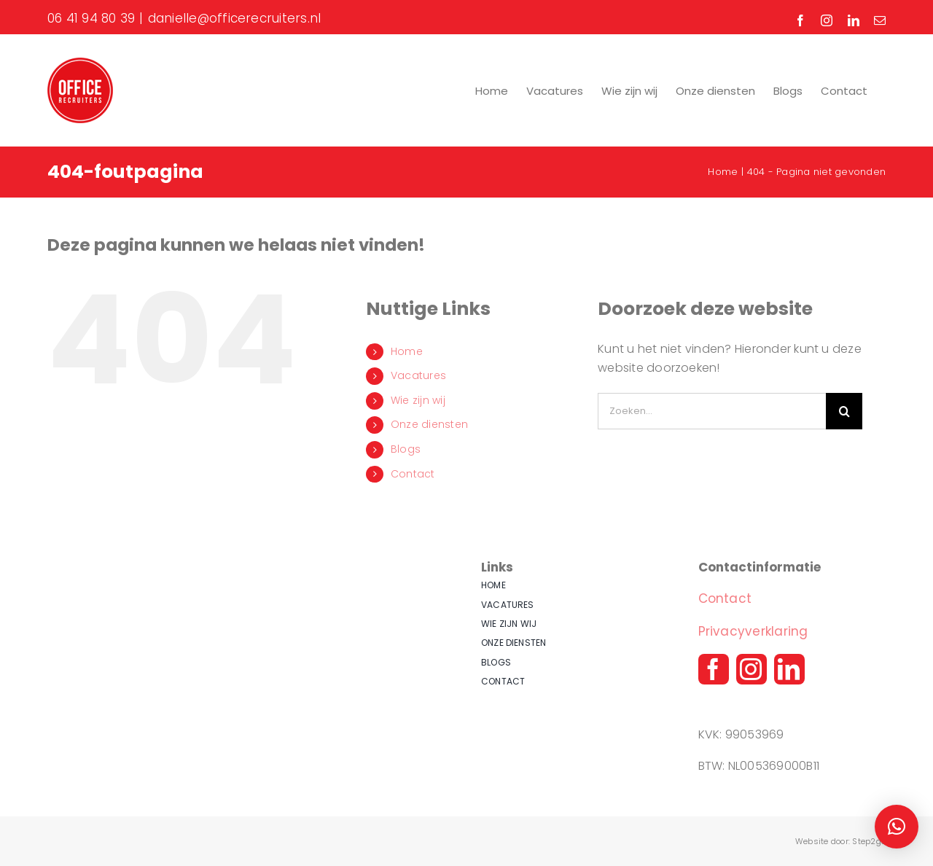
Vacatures (418, 375)
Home (407, 351)
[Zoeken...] (712, 411)
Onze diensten (429, 424)
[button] (896, 827)
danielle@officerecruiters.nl (234, 18)
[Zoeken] (844, 411)
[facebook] (713, 669)
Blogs (406, 449)
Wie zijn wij (418, 400)
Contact (413, 474)
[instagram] (751, 669)
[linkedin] (789, 669)
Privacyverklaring (753, 631)
